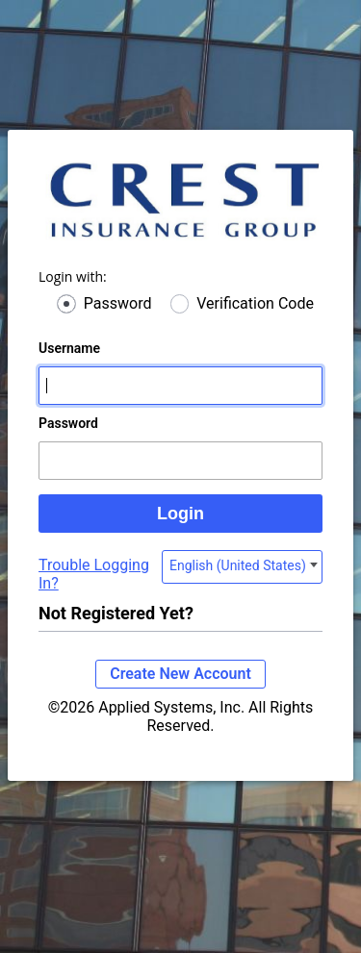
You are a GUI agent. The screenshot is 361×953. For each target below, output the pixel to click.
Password (118, 303)
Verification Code (255, 303)
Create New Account (180, 674)
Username (69, 348)
